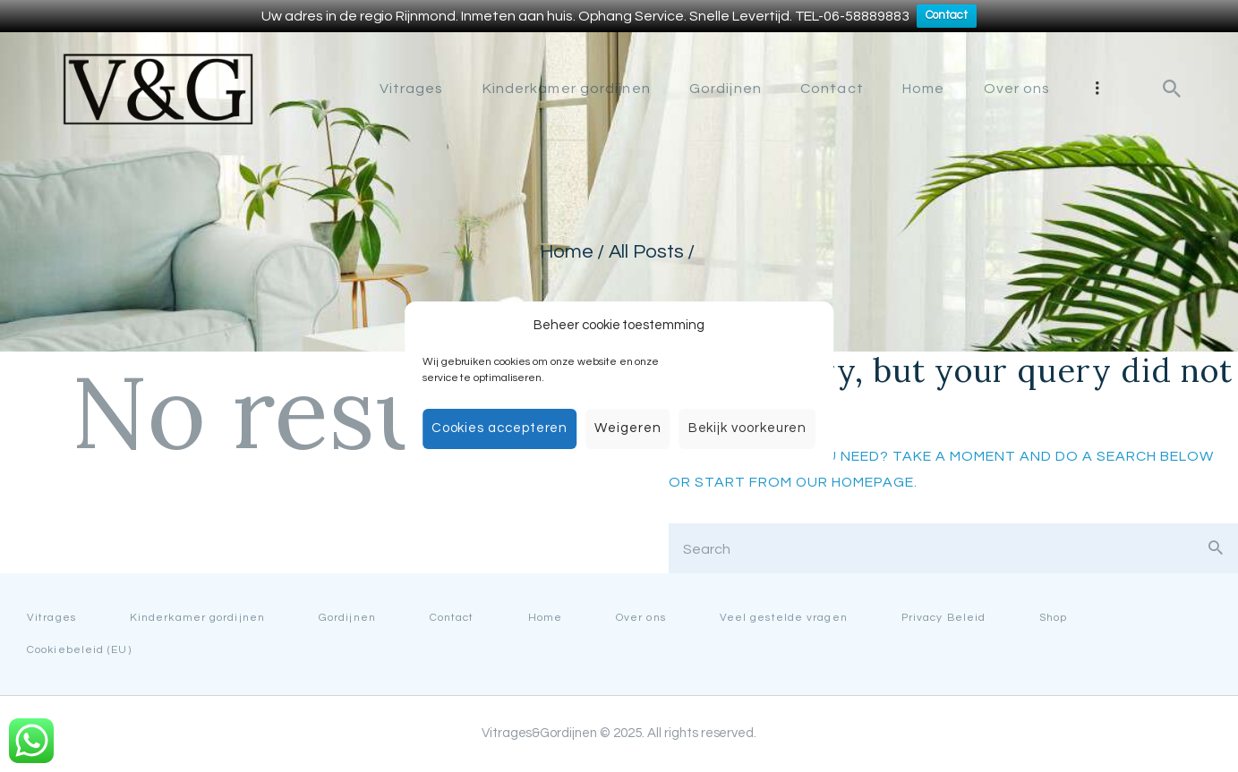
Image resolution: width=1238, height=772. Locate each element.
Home (566, 252)
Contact (947, 16)
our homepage (856, 482)
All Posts (646, 252)
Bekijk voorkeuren (747, 428)
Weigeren (627, 428)
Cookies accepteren (499, 428)
